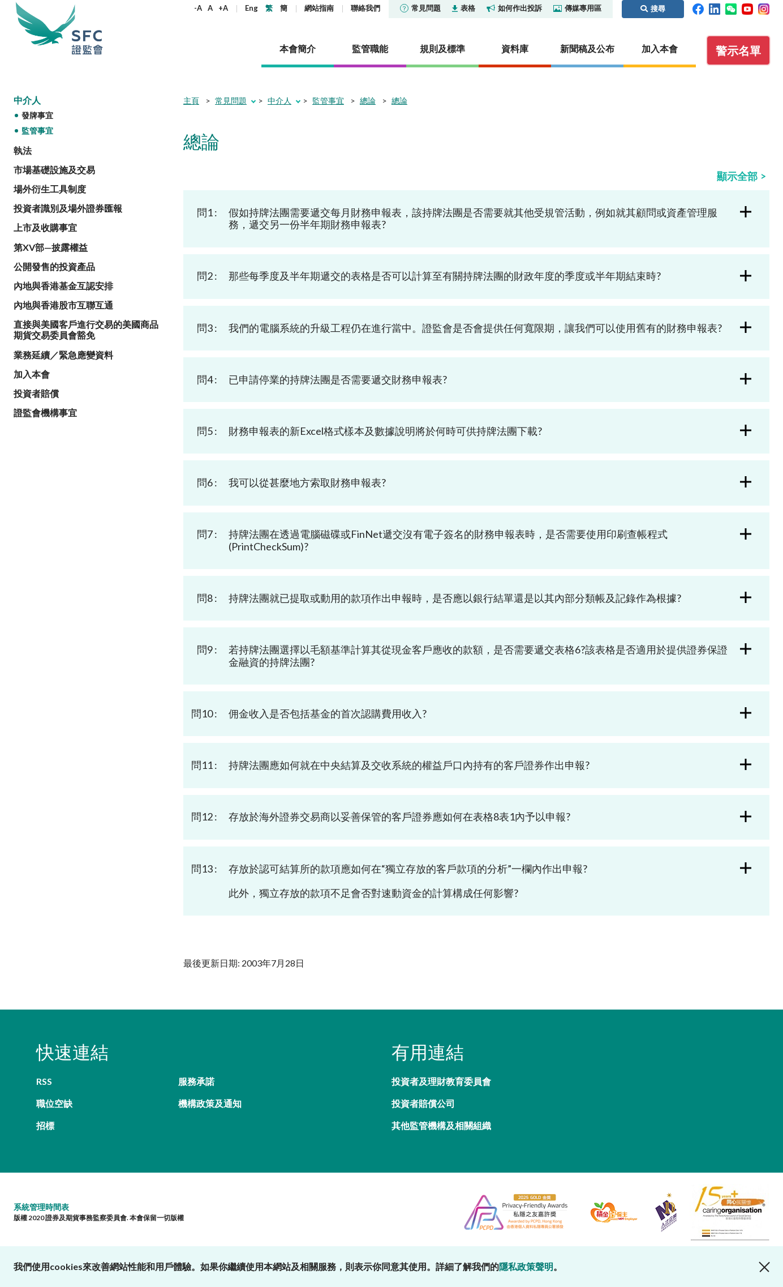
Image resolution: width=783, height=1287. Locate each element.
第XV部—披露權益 (51, 247)
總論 (368, 100)
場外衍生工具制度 (50, 188)
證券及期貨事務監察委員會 (87, 28)
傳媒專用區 (577, 7)
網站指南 (319, 7)
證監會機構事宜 (45, 412)
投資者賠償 (36, 393)
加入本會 (32, 374)
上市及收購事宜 (45, 227)
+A (223, 7)
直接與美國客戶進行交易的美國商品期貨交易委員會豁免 (86, 329)
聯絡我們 (365, 7)
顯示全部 (737, 176)
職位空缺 (54, 1103)
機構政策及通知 (210, 1103)
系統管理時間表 (41, 1207)
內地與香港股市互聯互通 (63, 305)
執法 (23, 150)
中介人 (27, 100)
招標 (45, 1125)
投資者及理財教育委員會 (441, 1081)
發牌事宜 (37, 115)
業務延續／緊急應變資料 (63, 354)
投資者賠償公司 (423, 1103)
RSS (44, 1081)
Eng (251, 7)
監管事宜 (37, 130)
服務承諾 (196, 1081)
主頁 (191, 100)
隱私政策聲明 (526, 1266)
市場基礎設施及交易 (54, 169)
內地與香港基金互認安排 (63, 285)
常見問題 (420, 7)
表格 (463, 7)
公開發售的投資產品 (54, 266)
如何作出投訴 (514, 7)
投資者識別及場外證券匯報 (68, 208)
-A (198, 7)
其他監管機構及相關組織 (441, 1125)
